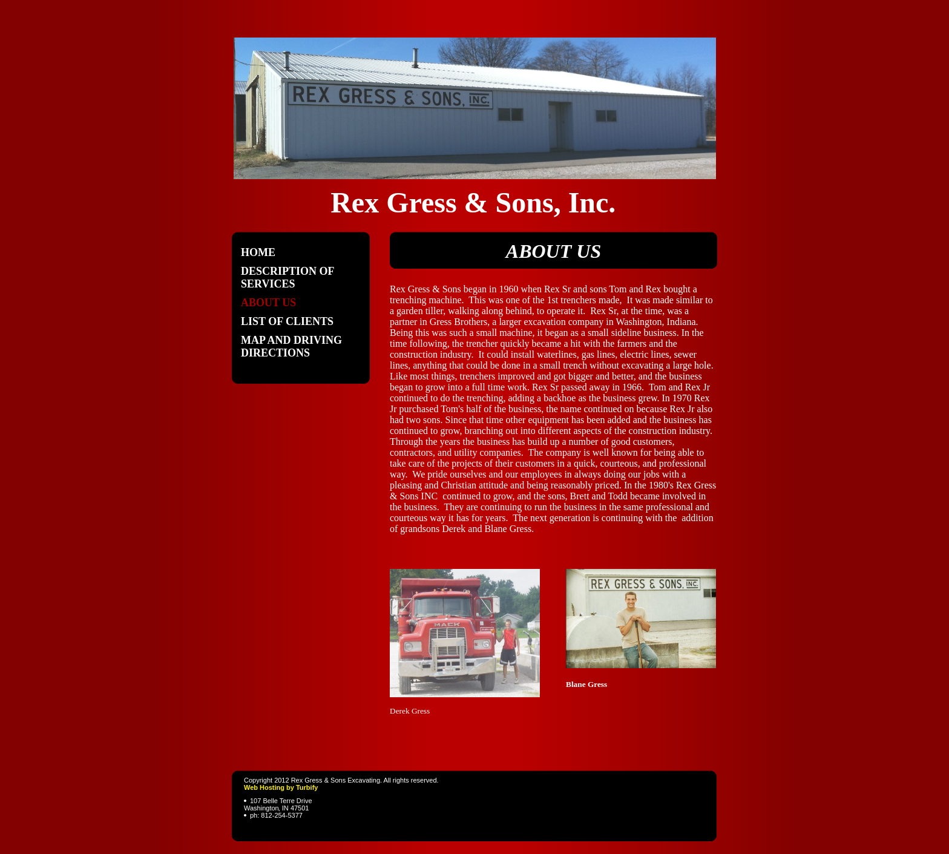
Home (258, 252)
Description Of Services (287, 277)
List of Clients (287, 321)
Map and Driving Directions (291, 346)
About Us (268, 303)
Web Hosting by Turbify (281, 787)
